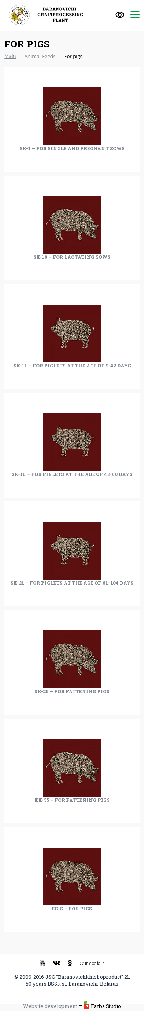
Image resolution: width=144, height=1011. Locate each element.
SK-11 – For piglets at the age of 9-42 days (72, 365)
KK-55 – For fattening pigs (72, 800)
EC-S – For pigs (72, 908)
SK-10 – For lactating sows (72, 257)
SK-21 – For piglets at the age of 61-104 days (72, 583)
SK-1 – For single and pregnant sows (72, 148)
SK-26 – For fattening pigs (72, 691)
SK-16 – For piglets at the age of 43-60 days (72, 474)
